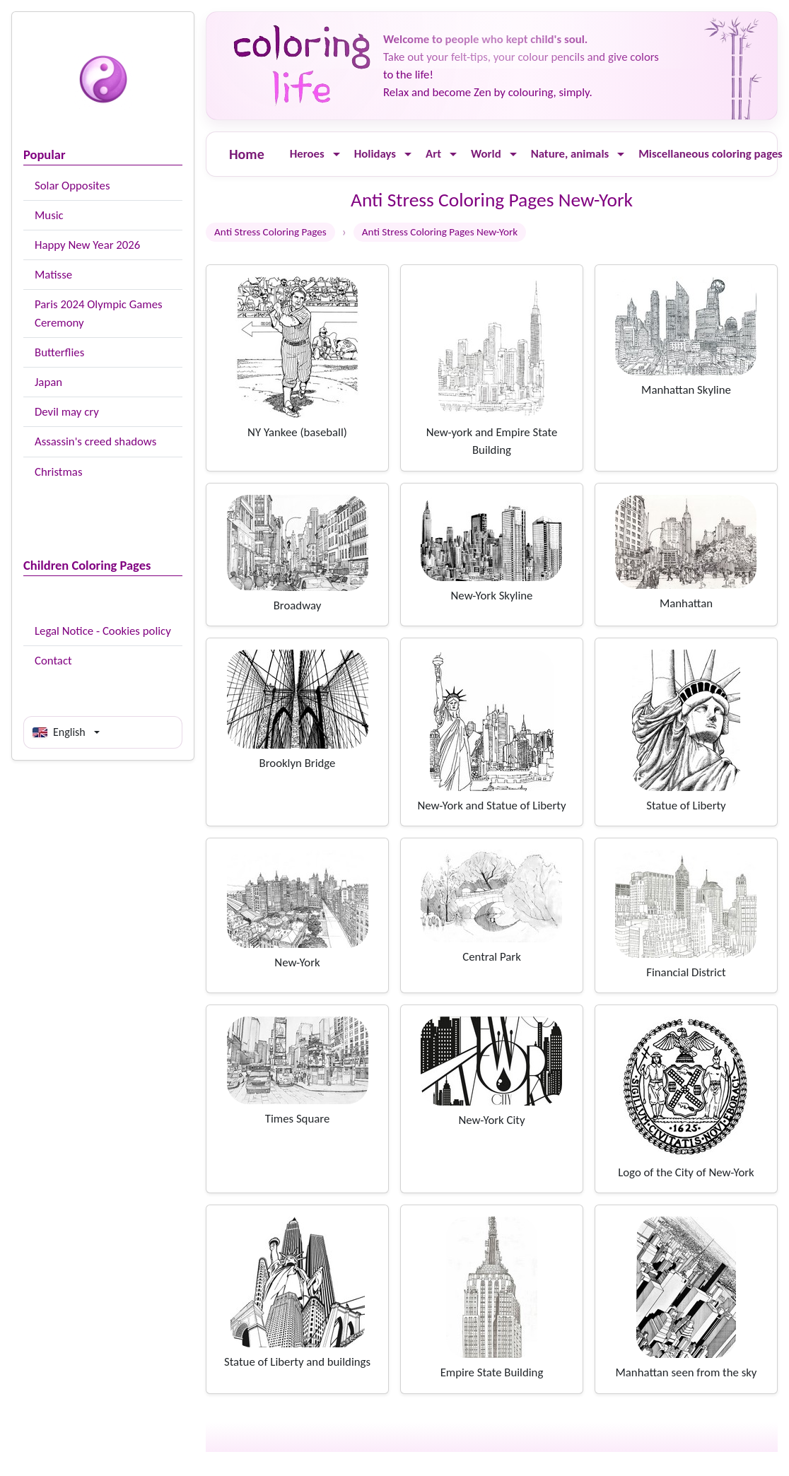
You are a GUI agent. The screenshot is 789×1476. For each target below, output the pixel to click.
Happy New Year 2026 (87, 245)
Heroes (307, 153)
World (486, 153)
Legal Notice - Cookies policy (103, 630)
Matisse (53, 274)
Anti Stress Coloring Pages (270, 232)
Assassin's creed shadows (95, 441)
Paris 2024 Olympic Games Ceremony (99, 313)
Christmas (58, 471)
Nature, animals (570, 153)
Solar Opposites (72, 185)
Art (433, 153)
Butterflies (59, 352)
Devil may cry (67, 411)
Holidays (375, 153)
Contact (53, 660)
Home (246, 154)
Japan (48, 382)
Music (49, 215)
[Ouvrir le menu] (336, 154)
